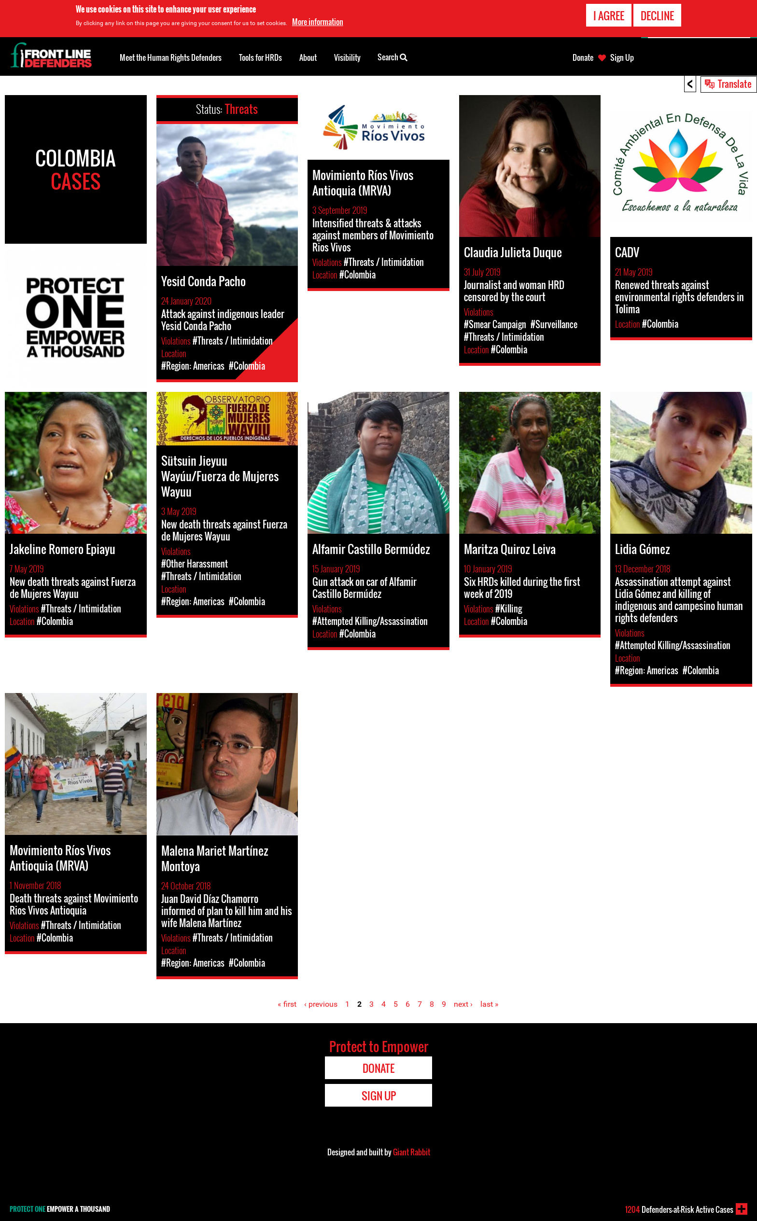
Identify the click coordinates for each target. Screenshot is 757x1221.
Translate (735, 83)
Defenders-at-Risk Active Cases (679, 1209)
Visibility (347, 57)
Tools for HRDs (260, 57)
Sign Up (622, 57)
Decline (657, 15)
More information (317, 22)
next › (463, 1004)
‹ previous (320, 1004)
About (308, 57)
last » (489, 1004)
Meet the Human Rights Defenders (171, 57)
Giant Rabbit (411, 1152)
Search (392, 56)
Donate (583, 57)
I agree (608, 15)
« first (287, 1004)
